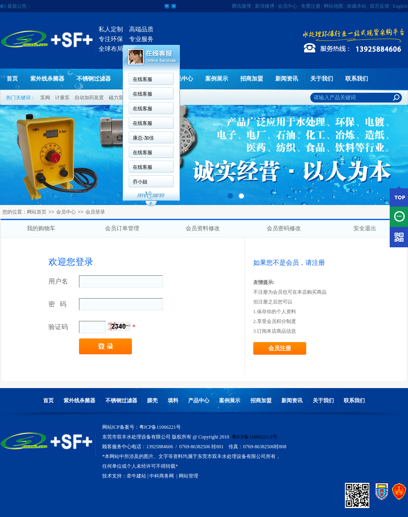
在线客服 (142, 79)
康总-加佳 (143, 138)
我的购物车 (41, 228)
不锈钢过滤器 (94, 79)
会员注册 (279, 348)
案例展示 (216, 79)
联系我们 (356, 79)
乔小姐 (140, 182)
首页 (12, 79)
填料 (173, 400)
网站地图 (333, 6)
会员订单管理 (122, 228)
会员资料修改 (203, 228)
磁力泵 (116, 97)
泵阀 (45, 97)
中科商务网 (161, 476)
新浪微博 (264, 6)
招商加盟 (251, 79)
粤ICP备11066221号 (160, 427)
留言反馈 (379, 6)
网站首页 (36, 212)
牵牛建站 (136, 476)
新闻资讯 (286, 79)
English (400, 6)
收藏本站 (356, 6)
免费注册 (310, 6)
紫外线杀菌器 (47, 79)
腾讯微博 (241, 6)
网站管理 (188, 476)
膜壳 (152, 400)
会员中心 (287, 6)
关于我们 (321, 79)
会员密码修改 (284, 228)
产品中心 (181, 79)
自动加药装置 (89, 97)
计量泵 (62, 97)
